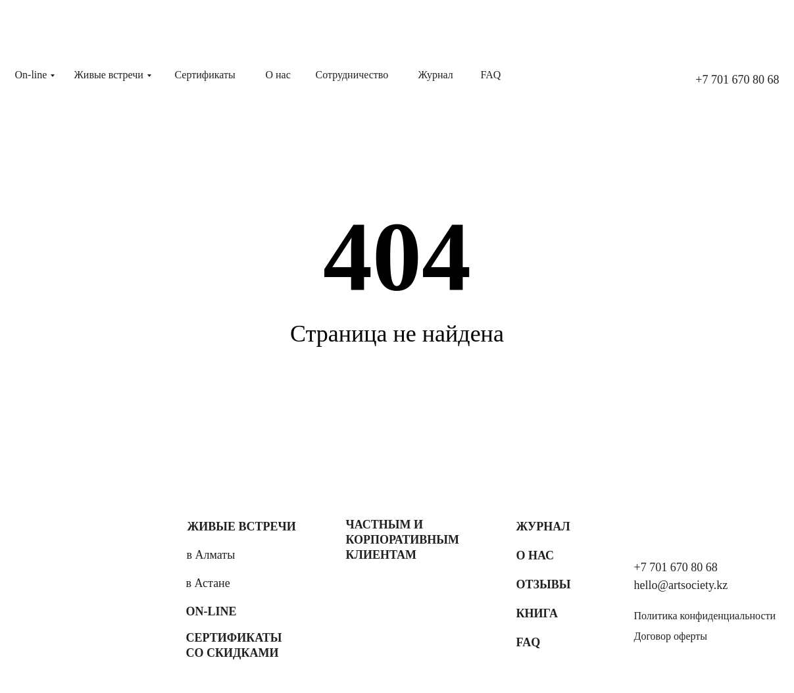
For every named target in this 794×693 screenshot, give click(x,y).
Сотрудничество (352, 74)
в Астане (208, 583)
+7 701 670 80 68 (737, 79)
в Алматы (211, 554)
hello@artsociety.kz (681, 585)
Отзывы (543, 584)
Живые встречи (108, 74)
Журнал (435, 74)
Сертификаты (205, 74)
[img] (74, 578)
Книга (537, 613)
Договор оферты (671, 636)
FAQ (491, 74)
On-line (31, 74)
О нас (278, 74)
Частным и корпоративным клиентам (402, 539)
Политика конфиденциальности (705, 615)
